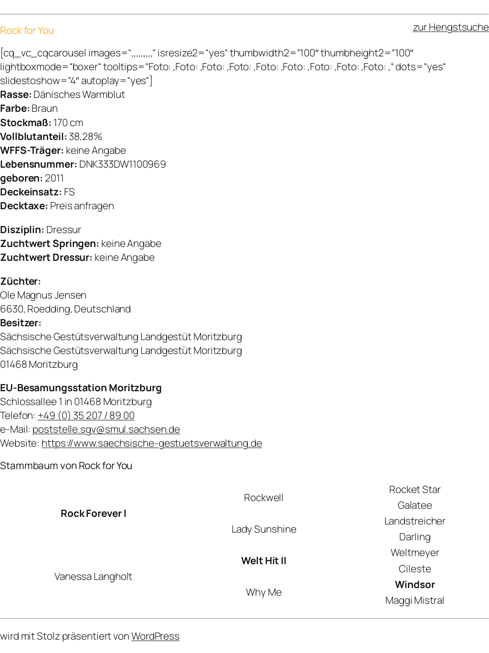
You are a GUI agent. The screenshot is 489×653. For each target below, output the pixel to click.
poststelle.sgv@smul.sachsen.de (106, 429)
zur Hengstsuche (451, 26)
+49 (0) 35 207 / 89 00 (86, 415)
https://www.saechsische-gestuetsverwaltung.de (152, 443)
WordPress (155, 635)
